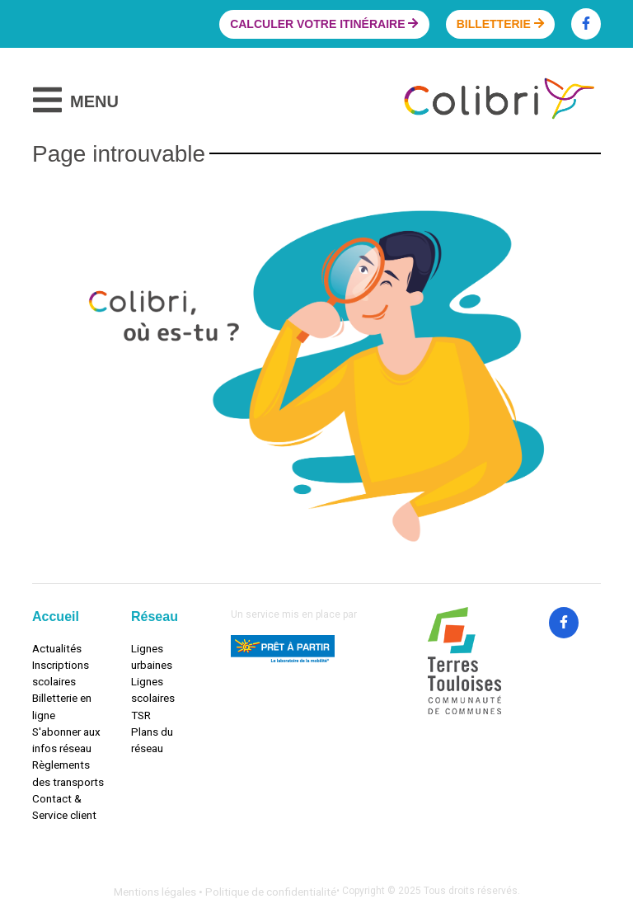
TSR (141, 715)
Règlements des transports (68, 773)
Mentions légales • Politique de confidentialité (225, 891)
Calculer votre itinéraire (324, 24)
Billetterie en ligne (61, 706)
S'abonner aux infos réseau (66, 740)
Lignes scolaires (153, 689)
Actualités (57, 648)
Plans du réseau (152, 740)
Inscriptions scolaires (60, 673)
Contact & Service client (64, 806)
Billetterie (500, 24)
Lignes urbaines (151, 656)
